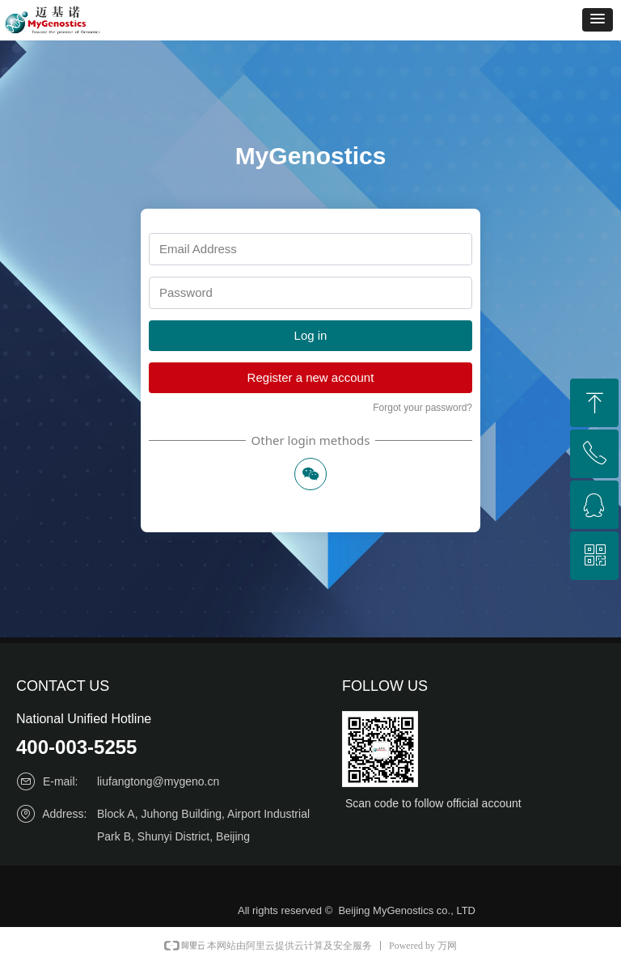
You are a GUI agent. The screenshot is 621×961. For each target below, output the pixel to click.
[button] (597, 20)
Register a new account (310, 377)
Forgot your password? (422, 407)
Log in (310, 335)
